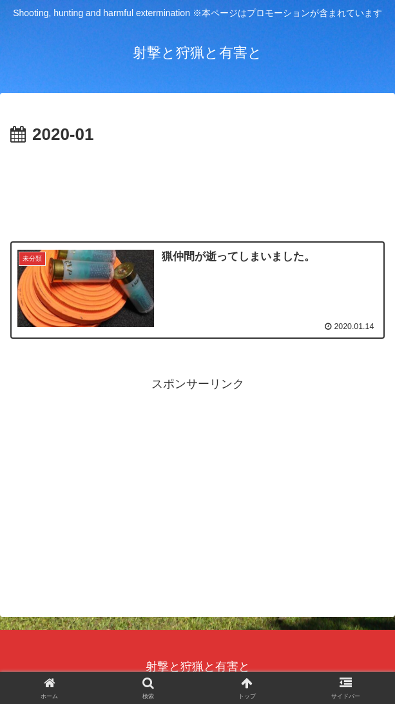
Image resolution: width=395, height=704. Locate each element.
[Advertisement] (197, 188)
